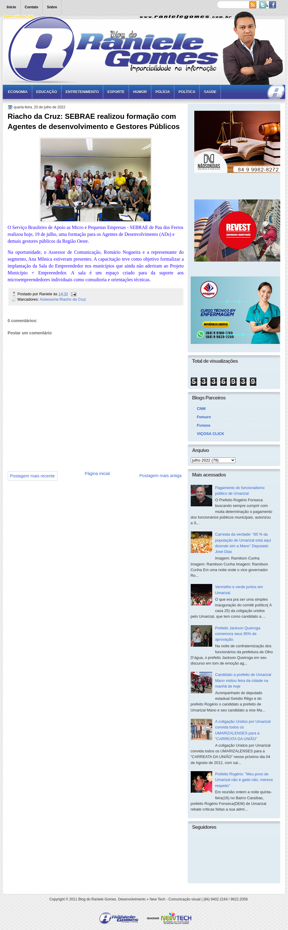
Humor (140, 92)
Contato (31, 7)
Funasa (203, 425)
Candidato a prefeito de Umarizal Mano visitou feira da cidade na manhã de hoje (243, 680)
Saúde (210, 92)
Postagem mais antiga (160, 475)
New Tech (157, 899)
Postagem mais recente (32, 476)
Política (186, 92)
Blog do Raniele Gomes (97, 899)
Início (11, 7)
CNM (201, 408)
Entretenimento (82, 92)
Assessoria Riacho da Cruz (63, 299)
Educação (46, 92)
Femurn (204, 417)
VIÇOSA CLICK (210, 433)
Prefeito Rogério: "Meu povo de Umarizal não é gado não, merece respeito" (244, 780)
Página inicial (97, 473)
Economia (18, 92)
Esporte (115, 92)
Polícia (162, 92)
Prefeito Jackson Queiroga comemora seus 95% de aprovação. (238, 634)
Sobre (52, 7)
